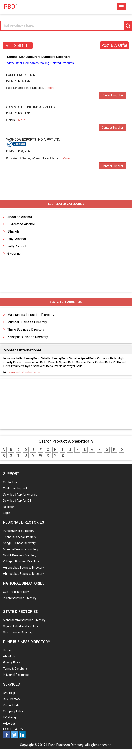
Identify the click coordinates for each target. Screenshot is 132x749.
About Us (9, 656)
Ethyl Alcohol (16, 239)
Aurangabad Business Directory (23, 567)
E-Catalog (9, 717)
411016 (19, 80)
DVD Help (9, 693)
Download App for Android (20, 494)
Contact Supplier (112, 95)
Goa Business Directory (18, 632)
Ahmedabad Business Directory (23, 573)
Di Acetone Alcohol (21, 224)
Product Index (12, 705)
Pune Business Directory (18, 530)
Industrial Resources (16, 674)
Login (6, 513)
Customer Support (15, 488)
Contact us (10, 482)
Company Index (13, 711)
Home (7, 650)
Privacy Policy (12, 662)
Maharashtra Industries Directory (30, 315)
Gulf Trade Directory (16, 591)
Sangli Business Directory (19, 543)
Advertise (9, 723)
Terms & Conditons (15, 668)
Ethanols (13, 231)
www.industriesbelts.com (25, 372)
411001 (19, 112)
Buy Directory (11, 699)
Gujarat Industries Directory (20, 626)
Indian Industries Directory (19, 598)
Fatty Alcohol (16, 246)
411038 (19, 151)
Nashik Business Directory (19, 555)
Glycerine (14, 254)
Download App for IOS (17, 500)
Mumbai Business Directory (27, 322)
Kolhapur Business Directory (27, 337)
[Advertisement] (66, 404)
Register (8, 506)
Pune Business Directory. (66, 745)
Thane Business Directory (25, 329)
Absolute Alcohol (19, 217)
